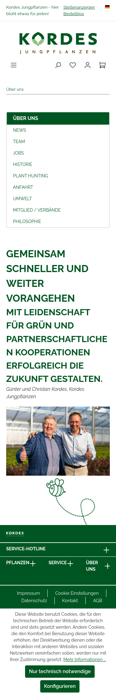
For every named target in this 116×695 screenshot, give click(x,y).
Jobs (18, 153)
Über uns (25, 118)
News (19, 130)
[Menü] (13, 65)
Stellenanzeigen (79, 7)
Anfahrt (23, 187)
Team (19, 141)
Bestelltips (73, 13)
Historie (22, 164)
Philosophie (27, 221)
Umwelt (22, 198)
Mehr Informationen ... (84, 659)
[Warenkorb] (102, 65)
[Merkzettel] (72, 65)
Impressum (28, 593)
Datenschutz (34, 600)
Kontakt (70, 600)
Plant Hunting (30, 175)
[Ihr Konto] (87, 65)
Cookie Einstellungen (77, 593)
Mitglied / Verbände (37, 210)
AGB (97, 600)
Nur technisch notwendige (60, 671)
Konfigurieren (60, 686)
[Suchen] (57, 65)
